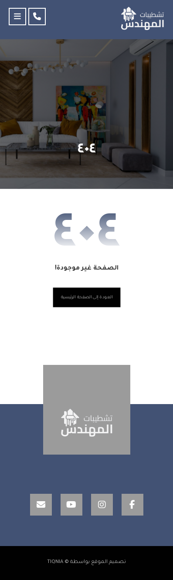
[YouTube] (71, 505)
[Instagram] (102, 505)
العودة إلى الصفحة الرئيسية (86, 297)
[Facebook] (132, 505)
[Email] (41, 505)
